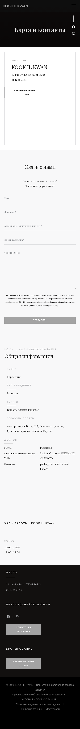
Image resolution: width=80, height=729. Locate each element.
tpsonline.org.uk (11, 302)
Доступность (53, 709)
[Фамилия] (40, 212)
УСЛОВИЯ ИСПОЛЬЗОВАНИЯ (41, 700)
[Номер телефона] (40, 240)
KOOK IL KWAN (15, 6)
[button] (73, 6)
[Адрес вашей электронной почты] (40, 226)
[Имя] (40, 198)
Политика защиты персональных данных (41, 705)
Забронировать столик (24, 92)
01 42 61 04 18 (19, 79)
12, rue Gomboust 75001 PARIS (43, 74)
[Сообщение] (40, 269)
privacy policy (53, 305)
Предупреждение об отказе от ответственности (40, 695)
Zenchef (40, 689)
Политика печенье (33, 709)
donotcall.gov (44, 302)
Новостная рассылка (23, 629)
